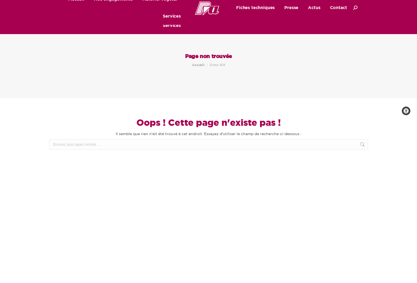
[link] (406, 111)
